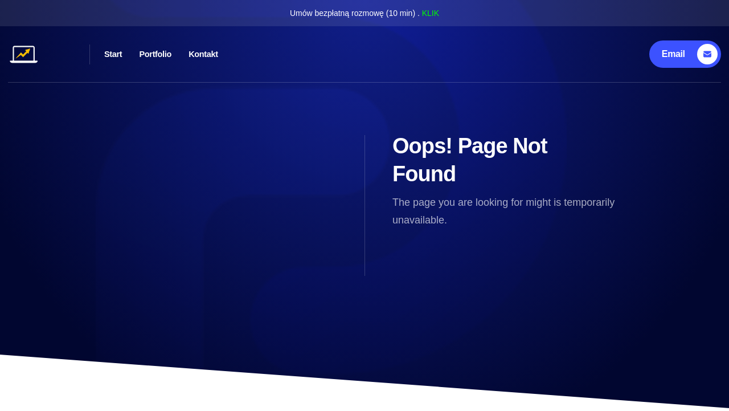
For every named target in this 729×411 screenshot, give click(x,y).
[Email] (687, 54)
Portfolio (186, 54)
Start (127, 54)
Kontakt (253, 54)
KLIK (430, 13)
